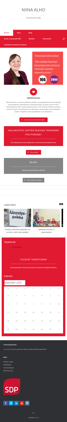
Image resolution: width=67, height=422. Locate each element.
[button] (63, 39)
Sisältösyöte (7, 365)
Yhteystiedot (46, 39)
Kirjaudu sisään (8, 362)
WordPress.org (8, 371)
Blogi (30, 33)
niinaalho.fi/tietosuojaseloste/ (37, 349)
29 (42, 329)
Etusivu (6, 33)
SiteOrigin (32, 417)
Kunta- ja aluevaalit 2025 (12, 39)
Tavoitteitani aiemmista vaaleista (15, 45)
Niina (19, 33)
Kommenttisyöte (8, 368)
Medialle (31, 39)
